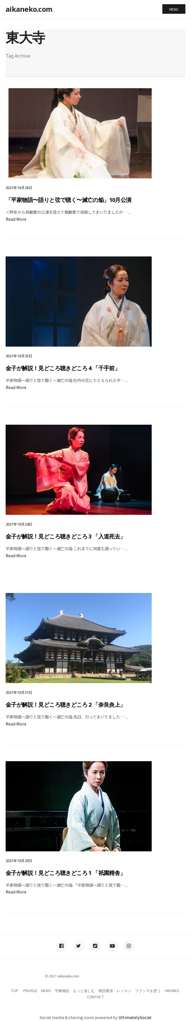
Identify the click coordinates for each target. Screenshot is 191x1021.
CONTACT (95, 996)
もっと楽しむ (84, 990)
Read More (16, 219)
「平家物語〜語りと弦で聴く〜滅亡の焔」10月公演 (68, 200)
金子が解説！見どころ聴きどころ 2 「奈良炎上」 (66, 704)
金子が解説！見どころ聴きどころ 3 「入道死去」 (66, 536)
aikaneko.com (29, 9)
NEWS (46, 990)
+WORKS (171, 990)
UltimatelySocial (135, 1017)
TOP (14, 990)
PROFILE (30, 990)
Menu (173, 9)
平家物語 (62, 990)
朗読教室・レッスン (115, 990)
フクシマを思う (148, 990)
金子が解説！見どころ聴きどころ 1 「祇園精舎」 (66, 873)
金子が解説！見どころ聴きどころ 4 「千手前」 (63, 368)
